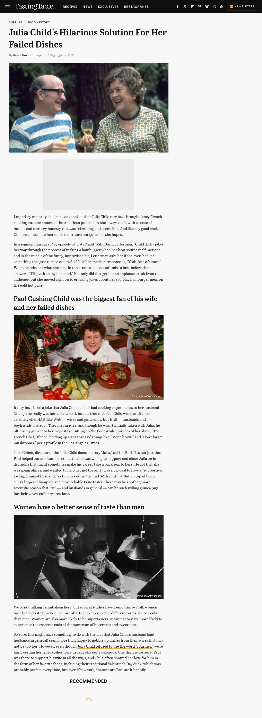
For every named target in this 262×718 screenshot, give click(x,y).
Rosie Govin (22, 55)
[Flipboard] (192, 7)
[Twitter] (185, 7)
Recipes (70, 6)
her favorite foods (47, 663)
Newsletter (242, 6)
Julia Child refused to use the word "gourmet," (115, 646)
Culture (16, 22)
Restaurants (136, 6)
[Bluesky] (207, 7)
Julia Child (100, 216)
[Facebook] (177, 7)
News (88, 6)
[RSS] (222, 7)
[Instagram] (214, 7)
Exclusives (108, 6)
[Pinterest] (200, 7)
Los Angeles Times (83, 442)
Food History (38, 22)
